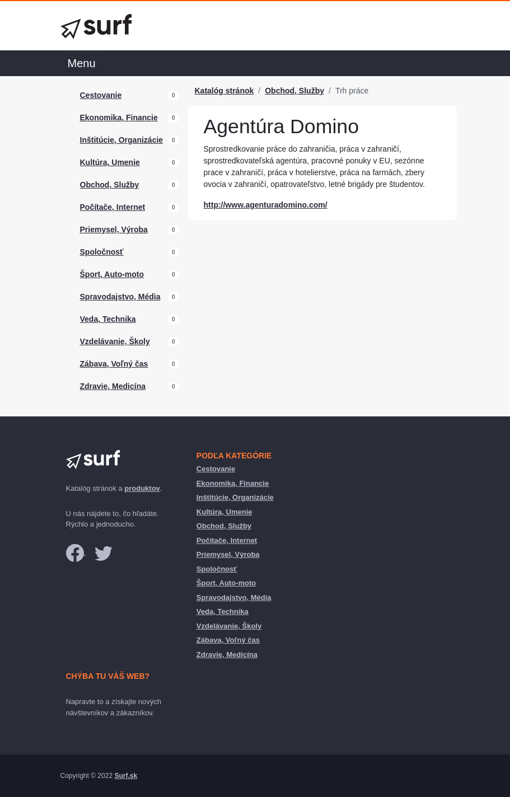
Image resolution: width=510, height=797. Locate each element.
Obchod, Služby (109, 184)
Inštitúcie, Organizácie (121, 139)
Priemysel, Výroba (114, 229)
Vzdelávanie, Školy (115, 341)
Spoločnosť (102, 251)
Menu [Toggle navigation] (82, 63)
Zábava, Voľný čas (114, 363)
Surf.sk (125, 776)
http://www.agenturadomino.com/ (265, 204)
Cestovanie (101, 95)
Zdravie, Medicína (113, 386)
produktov (142, 488)
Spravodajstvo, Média (120, 296)
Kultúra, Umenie (110, 162)
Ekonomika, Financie (119, 117)
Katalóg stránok (224, 90)
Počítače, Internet (113, 207)
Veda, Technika (108, 319)
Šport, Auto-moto (112, 274)
